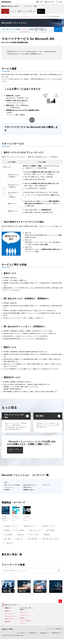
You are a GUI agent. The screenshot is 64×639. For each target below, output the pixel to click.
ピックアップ (13, 11)
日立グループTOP (7, 629)
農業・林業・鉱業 (32, 538)
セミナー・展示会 (27, 11)
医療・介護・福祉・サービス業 (50, 538)
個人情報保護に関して (33, 632)
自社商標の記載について (45, 632)
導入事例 (31, 29)
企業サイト (8, 608)
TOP (4, 29)
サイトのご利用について (21, 632)
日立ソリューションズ (10, 605)
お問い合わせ (58, 29)
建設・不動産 (7, 538)
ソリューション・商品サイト (25, 608)
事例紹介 (20, 11)
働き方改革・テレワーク (49, 526)
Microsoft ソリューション (29, 16)
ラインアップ (5, 11)
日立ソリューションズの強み (13, 29)
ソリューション (39, 16)
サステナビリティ (9, 616)
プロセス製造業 (8, 534)
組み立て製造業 (50, 530)
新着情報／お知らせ (28, 489)
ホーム (2, 16)
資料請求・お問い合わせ (14, 450)
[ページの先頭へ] (60, 601)
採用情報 (7, 621)
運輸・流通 (20, 534)
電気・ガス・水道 (33, 534)
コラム (34, 11)
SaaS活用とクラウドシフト (11, 526)
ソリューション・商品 (30, 6)
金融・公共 (19, 538)
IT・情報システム (8, 543)
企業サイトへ (41, 11)
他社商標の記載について (57, 632)
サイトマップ (45, 485)
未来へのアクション (10, 619)
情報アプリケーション (35, 530)
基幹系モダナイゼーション (30, 526)
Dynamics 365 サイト (29, 485)
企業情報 (7, 611)
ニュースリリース (9, 613)
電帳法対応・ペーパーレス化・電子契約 (14, 530)
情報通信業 (46, 534)
